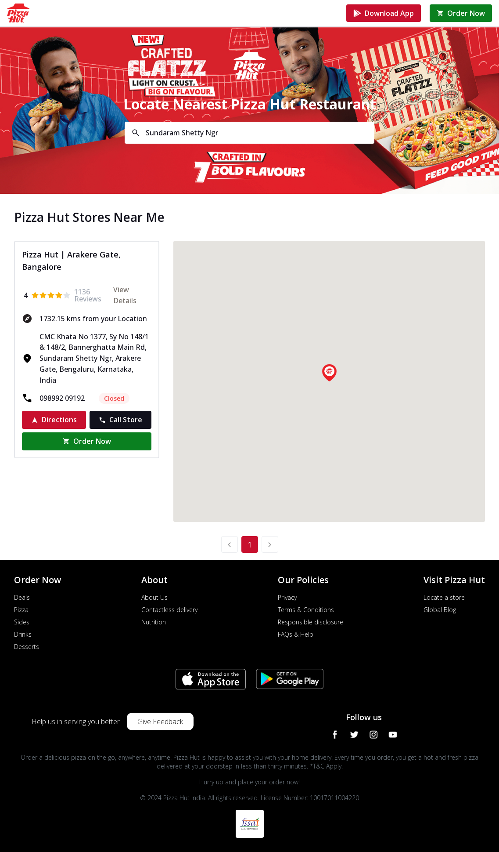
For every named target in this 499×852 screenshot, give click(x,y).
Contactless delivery (169, 609)
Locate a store (444, 597)
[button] (329, 372)
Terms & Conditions (306, 609)
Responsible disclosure (310, 622)
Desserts (26, 646)
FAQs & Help (295, 634)
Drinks (23, 634)
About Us (154, 597)
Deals (22, 597)
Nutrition (153, 622)
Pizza (21, 609)
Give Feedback (160, 721)
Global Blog (440, 609)
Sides (21, 622)
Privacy (287, 597)
